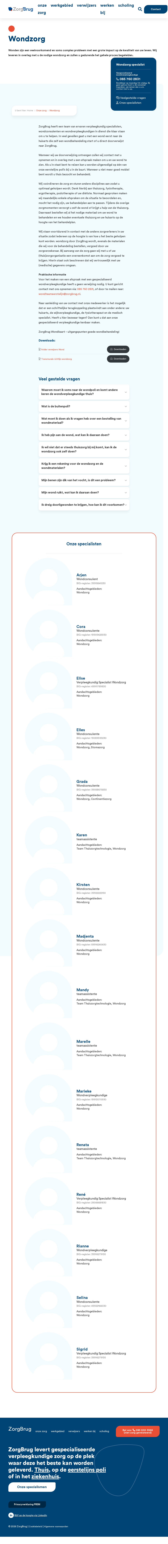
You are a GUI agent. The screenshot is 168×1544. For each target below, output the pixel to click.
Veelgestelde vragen (131, 105)
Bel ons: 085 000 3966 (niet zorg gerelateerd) (138, 1438)
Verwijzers (96, 7)
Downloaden (120, 357)
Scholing (125, 7)
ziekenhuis (45, 1484)
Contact (148, 7)
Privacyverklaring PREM (27, 1512)
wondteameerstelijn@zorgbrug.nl (59, 301)
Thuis (41, 1477)
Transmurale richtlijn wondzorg (56, 366)
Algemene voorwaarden (56, 1534)
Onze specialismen (32, 1494)
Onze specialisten (128, 110)
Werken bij (111, 7)
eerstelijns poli (87, 1477)
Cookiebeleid (35, 1534)
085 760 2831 (128, 86)
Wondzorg (54, 118)
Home (30, 118)
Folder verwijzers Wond (52, 357)
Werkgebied (80, 7)
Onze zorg (64, 7)
